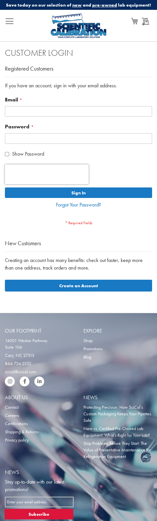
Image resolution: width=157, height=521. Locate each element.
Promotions (93, 349)
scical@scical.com (20, 372)
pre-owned (104, 5)
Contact (12, 407)
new (77, 5)
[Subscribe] (39, 514)
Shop (88, 340)
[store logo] (78, 27)
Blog (87, 357)
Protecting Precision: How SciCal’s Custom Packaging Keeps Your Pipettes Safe (117, 413)
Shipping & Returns (22, 432)
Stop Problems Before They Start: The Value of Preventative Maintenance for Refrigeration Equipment (117, 449)
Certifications (16, 423)
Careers (12, 415)
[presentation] (47, 174)
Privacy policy (17, 440)
